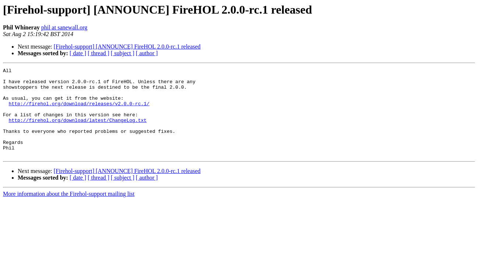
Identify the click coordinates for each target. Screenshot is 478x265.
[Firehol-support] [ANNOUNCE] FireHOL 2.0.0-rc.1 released (127, 46)
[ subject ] (122, 53)
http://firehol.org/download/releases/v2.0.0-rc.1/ (79, 111)
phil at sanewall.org (64, 27)
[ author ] (147, 53)
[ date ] (78, 53)
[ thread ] (98, 53)
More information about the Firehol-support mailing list (68, 211)
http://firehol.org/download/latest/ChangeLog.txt (78, 131)
